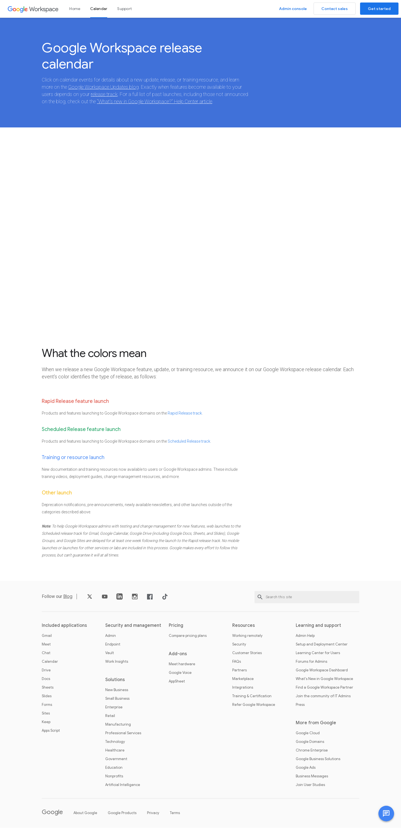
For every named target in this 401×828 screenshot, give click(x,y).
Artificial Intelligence (122, 785)
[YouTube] (104, 599)
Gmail (47, 636)
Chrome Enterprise (312, 750)
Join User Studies (310, 785)
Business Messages (312, 776)
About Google (85, 813)
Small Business (117, 699)
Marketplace (243, 679)
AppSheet (177, 681)
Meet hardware (182, 664)
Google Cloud (308, 733)
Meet (46, 644)
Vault (109, 653)
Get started (379, 8)
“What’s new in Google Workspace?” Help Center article (154, 102)
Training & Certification (252, 696)
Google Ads (306, 768)
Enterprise (114, 707)
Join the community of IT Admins (323, 696)
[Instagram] (134, 599)
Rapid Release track (185, 413)
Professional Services (123, 733)
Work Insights (116, 662)
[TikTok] (165, 599)
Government (116, 759)
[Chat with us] (386, 813)
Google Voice (180, 673)
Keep (46, 722)
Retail (110, 716)
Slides (47, 696)
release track (104, 94)
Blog (67, 597)
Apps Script (51, 731)
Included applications (64, 626)
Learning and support (318, 626)
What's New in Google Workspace (324, 679)
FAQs (236, 662)
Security (239, 644)
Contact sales (334, 8)
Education (114, 768)
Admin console (293, 8)
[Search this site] (307, 597)
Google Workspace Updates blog (103, 87)
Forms (47, 705)
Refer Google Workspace (253, 705)
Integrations (242, 688)
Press (300, 705)
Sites (46, 713)
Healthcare (114, 750)
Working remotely (247, 636)
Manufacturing (118, 725)
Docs (46, 679)
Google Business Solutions (318, 759)
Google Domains (310, 742)
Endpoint (112, 644)
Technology (115, 742)
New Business (116, 690)
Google (52, 812)
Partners (239, 670)
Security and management (133, 626)
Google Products (122, 813)
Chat (46, 653)
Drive (46, 670)
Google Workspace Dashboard (322, 670)
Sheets (47, 688)
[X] (89, 599)
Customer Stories (247, 653)
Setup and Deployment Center (322, 644)
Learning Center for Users (318, 653)
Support (124, 8)
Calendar (98, 8)
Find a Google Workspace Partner (324, 688)
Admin (110, 636)
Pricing (176, 626)
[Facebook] (149, 599)
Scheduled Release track (189, 441)
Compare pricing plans (188, 636)
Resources (243, 626)
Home (74, 8)
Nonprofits (114, 776)
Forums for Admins (311, 662)
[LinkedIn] (119, 599)
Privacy (153, 813)
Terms (175, 813)
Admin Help (305, 636)
